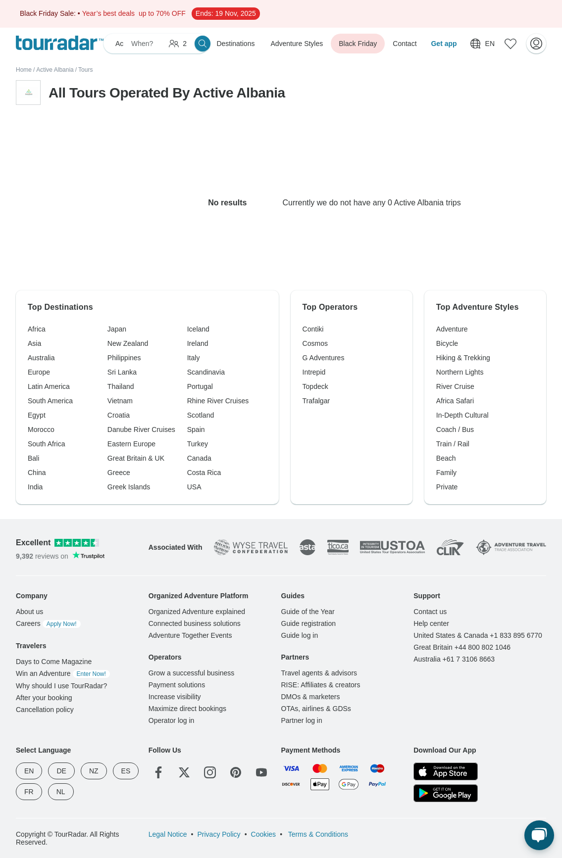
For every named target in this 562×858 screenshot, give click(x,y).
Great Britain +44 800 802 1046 (462, 647)
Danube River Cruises (141, 429)
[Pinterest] (236, 772)
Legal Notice (168, 834)
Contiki (313, 329)
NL (60, 792)
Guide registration (308, 623)
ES (126, 771)
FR (29, 792)
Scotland (200, 415)
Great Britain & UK (135, 458)
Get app (444, 44)
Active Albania (54, 69)
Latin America (49, 386)
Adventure (452, 329)
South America (50, 401)
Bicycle (447, 343)
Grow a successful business (192, 673)
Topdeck (315, 386)
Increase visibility (175, 697)
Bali (33, 458)
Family (446, 473)
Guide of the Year (308, 612)
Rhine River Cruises (218, 401)
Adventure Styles (296, 44)
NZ (94, 771)
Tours (85, 69)
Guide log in (299, 635)
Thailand (120, 386)
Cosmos (315, 343)
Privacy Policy (218, 834)
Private (447, 487)
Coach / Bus (455, 429)
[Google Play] (445, 793)
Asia (34, 343)
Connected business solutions (195, 623)
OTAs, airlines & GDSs (316, 709)
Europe (39, 372)
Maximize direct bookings (187, 709)
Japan (116, 329)
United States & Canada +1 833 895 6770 (477, 635)
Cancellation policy (45, 710)
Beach (446, 458)
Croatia (118, 415)
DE (61, 771)
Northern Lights (460, 372)
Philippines (124, 358)
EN (29, 771)
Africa (37, 329)
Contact (404, 44)
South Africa (46, 444)
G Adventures (324, 358)
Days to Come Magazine (54, 662)
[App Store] (445, 771)
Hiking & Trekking (463, 358)
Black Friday (358, 44)
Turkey (197, 444)
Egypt (37, 415)
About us (29, 612)
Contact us (430, 612)
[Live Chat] (539, 835)
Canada (199, 458)
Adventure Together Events (190, 635)
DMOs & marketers (310, 697)
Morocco (41, 429)
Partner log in (301, 720)
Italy (193, 358)
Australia (41, 358)
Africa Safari (455, 401)
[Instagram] (210, 772)
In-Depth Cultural (462, 415)
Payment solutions (177, 685)
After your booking (44, 698)
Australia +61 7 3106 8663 (454, 659)
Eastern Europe (131, 444)
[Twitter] (184, 772)
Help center (431, 623)
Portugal (200, 386)
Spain (196, 429)
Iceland (198, 329)
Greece (118, 473)
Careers (48, 623)
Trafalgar (316, 401)
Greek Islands (128, 487)
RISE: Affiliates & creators (320, 685)
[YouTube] (261, 772)
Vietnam (120, 401)
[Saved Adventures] (510, 43)
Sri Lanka (122, 372)
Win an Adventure (63, 673)
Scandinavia (206, 372)
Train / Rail (452, 444)
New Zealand (128, 343)
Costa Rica (204, 473)
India (35, 487)
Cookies (263, 834)
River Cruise (455, 386)
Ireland (197, 343)
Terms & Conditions (317, 834)
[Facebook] (158, 772)
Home (24, 69)
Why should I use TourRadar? (61, 686)
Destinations (235, 44)
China (37, 473)
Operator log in (172, 720)
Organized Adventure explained (197, 612)
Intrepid (314, 372)
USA (194, 487)
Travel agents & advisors (319, 673)
